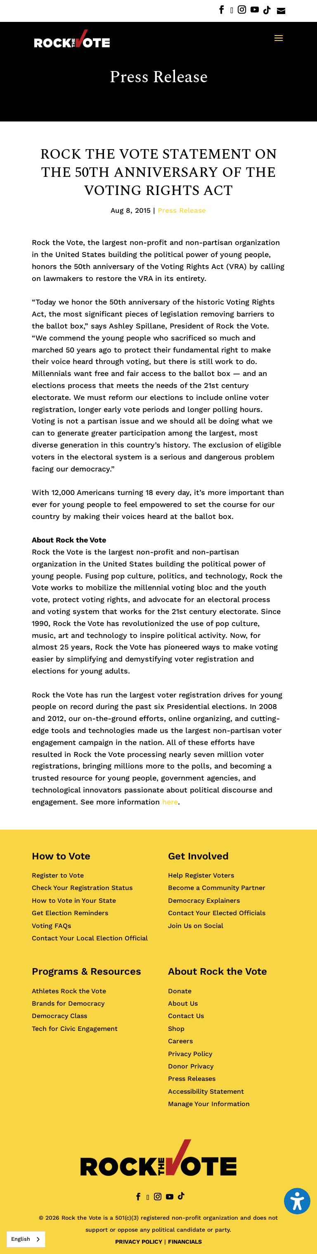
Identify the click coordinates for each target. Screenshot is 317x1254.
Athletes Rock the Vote (69, 991)
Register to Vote (58, 875)
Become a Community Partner (216, 888)
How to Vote (61, 856)
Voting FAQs (51, 926)
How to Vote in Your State (74, 900)
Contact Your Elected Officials (216, 913)
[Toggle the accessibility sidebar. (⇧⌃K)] (297, 1201)
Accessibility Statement (206, 1091)
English (20, 1239)
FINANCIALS (185, 1241)
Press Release (158, 77)
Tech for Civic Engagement (75, 1029)
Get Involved (198, 856)
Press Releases (191, 1079)
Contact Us (186, 1016)
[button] (278, 43)
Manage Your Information (209, 1104)
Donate (180, 991)
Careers (180, 1041)
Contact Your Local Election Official (90, 938)
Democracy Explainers (204, 900)
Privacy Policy (190, 1054)
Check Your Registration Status (82, 888)
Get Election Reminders (70, 913)
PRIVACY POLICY (138, 1241)
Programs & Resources (86, 971)
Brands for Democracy (68, 1003)
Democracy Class (59, 1016)
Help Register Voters (201, 875)
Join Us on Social (195, 926)
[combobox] (26, 1239)
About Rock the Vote (217, 971)
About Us (183, 1003)
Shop (176, 1029)
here (170, 801)
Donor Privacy (190, 1066)
